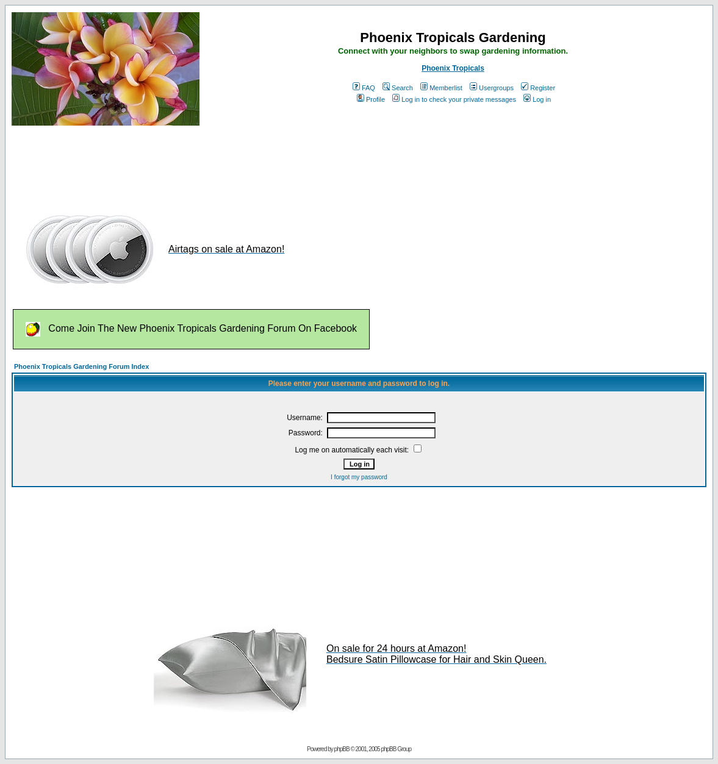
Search (397, 87)
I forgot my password (359, 477)
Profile (371, 99)
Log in (537, 99)
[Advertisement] (234, 163)
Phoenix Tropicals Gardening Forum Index (81, 366)
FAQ (364, 87)
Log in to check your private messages (454, 99)
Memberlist (441, 87)
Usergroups (492, 87)
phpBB (342, 749)
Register (538, 87)
